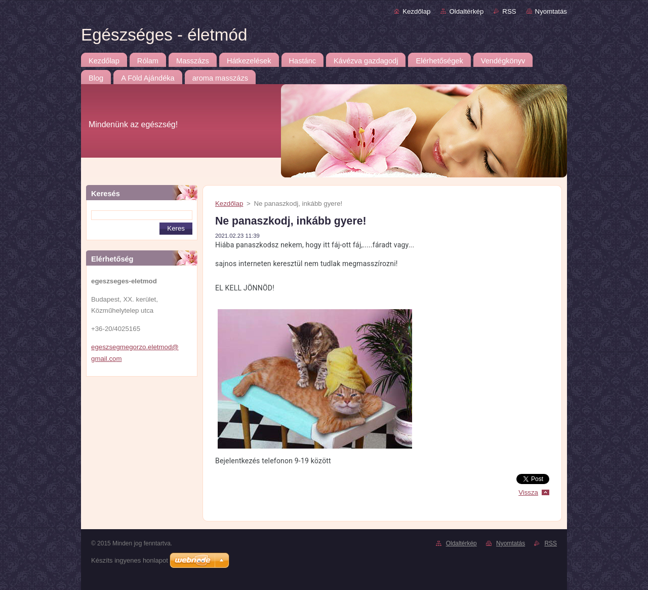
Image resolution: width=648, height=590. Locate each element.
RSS (509, 11)
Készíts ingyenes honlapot (129, 560)
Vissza (528, 492)
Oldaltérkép (466, 11)
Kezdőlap (416, 11)
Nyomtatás (551, 11)
